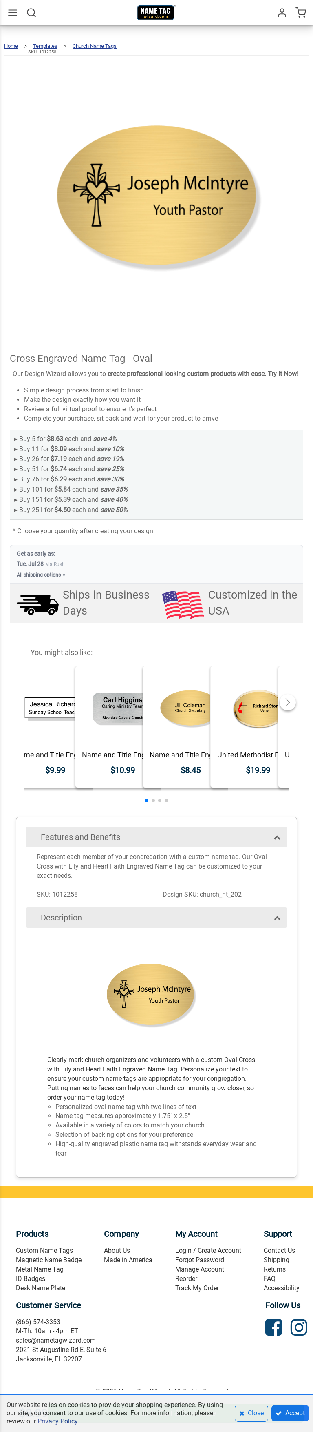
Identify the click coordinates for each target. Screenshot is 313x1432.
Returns (275, 1269)
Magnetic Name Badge (49, 1260)
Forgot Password (199, 1260)
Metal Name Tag (40, 1269)
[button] (146, 800)
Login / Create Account (208, 1250)
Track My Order (197, 1288)
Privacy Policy (57, 1421)
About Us (117, 1250)
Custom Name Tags (44, 1250)
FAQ (270, 1279)
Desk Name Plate (40, 1288)
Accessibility (282, 1288)
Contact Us (279, 1250)
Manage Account (199, 1269)
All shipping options (41, 575)
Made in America (128, 1260)
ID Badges (30, 1279)
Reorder (186, 1279)
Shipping (276, 1260)
